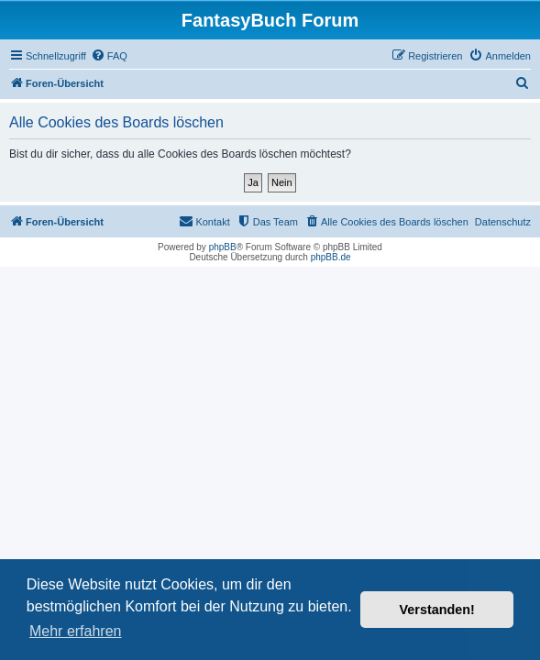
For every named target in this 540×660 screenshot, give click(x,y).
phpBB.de (331, 257)
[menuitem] (109, 56)
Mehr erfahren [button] (75, 631)
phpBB (223, 247)
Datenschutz (503, 221)
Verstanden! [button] (437, 609)
